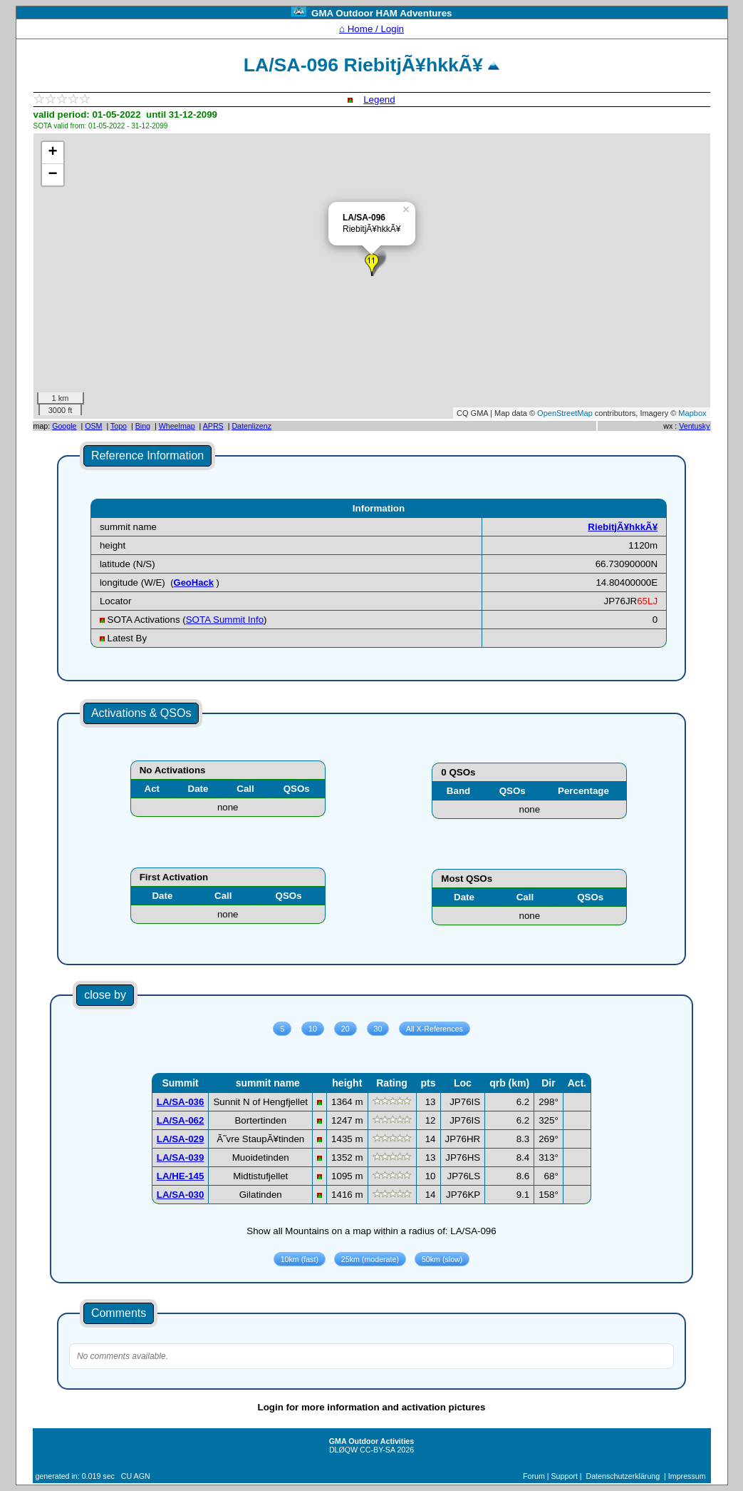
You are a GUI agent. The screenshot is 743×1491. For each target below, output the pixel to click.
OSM (93, 426)
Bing (142, 426)
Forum (534, 1476)
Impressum (687, 1476)
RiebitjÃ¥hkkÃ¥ (623, 526)
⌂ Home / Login (371, 29)
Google (64, 426)
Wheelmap (177, 426)
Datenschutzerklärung (623, 1476)
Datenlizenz (251, 426)
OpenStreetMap (565, 413)
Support (564, 1476)
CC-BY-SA (377, 1449)
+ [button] (52, 152)
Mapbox (692, 413)
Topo (118, 426)
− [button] (52, 174)
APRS (213, 426)
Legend (379, 99)
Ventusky (694, 426)
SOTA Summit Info (225, 619)
